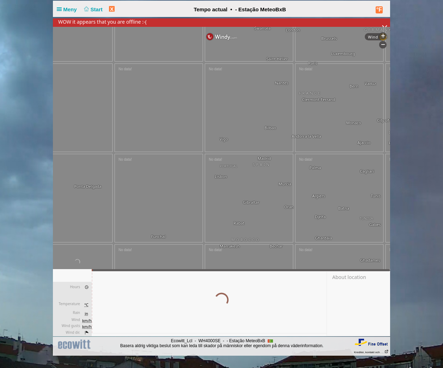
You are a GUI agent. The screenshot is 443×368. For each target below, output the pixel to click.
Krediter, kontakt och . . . (371, 352)
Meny (68, 9)
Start (92, 9)
